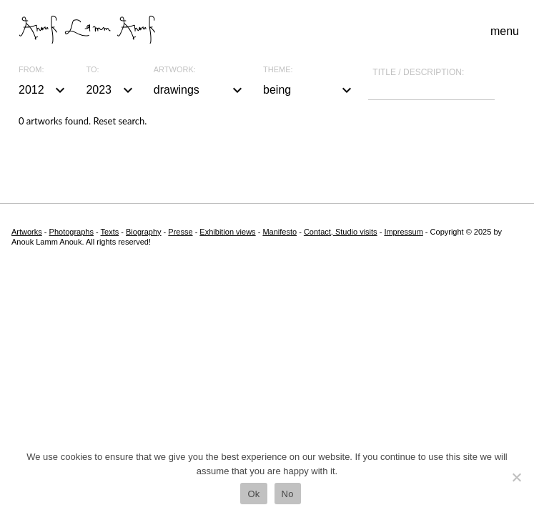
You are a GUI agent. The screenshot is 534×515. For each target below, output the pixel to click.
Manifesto (279, 231)
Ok (253, 494)
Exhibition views (227, 231)
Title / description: (418, 72)
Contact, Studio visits (340, 231)
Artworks (26, 231)
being (309, 90)
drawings (200, 90)
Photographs (71, 231)
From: (31, 70)
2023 (111, 90)
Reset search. (120, 121)
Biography (144, 231)
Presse (180, 231)
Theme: (278, 70)
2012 (44, 90)
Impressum (403, 231)
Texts (110, 231)
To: (92, 70)
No (288, 494)
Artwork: (175, 70)
